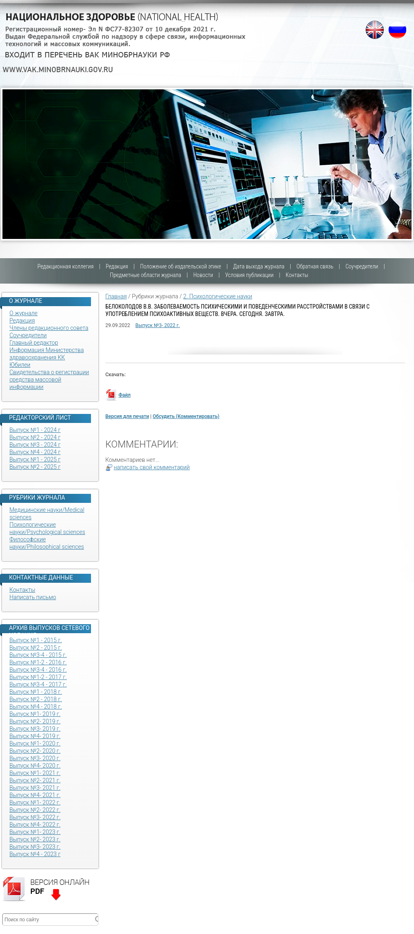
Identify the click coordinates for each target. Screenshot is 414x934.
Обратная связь (314, 266)
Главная (116, 296)
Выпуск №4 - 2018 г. (35, 706)
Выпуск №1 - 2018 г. (35, 692)
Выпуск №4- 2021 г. (35, 795)
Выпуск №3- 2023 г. (35, 846)
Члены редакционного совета (49, 328)
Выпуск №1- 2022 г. (35, 802)
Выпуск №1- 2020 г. (35, 743)
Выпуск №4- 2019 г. (35, 736)
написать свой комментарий (152, 467)
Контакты (297, 275)
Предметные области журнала (145, 275)
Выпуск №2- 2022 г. (35, 810)
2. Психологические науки (217, 296)
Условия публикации (249, 275)
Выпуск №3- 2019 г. (35, 728)
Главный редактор (33, 342)
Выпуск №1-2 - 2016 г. (38, 662)
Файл (124, 395)
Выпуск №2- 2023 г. (35, 839)
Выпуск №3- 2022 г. (35, 817)
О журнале (23, 313)
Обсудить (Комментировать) (185, 416)
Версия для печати (127, 416)
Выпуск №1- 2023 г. (35, 832)
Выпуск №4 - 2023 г (35, 854)
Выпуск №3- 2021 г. (35, 787)
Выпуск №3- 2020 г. (35, 758)
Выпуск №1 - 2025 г (35, 459)
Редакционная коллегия (65, 266)
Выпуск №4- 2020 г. (35, 765)
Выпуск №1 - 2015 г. (35, 640)
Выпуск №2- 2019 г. (35, 721)
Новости (203, 275)
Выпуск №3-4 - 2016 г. (38, 669)
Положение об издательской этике (180, 266)
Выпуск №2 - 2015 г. (35, 647)
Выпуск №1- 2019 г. (35, 714)
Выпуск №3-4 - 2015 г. (38, 655)
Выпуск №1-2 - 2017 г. (38, 677)
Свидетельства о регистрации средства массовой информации (49, 379)
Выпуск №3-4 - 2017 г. (38, 684)
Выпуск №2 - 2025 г (35, 467)
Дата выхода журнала (258, 266)
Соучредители (362, 266)
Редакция (117, 266)
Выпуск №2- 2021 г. (35, 780)
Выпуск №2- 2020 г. (35, 751)
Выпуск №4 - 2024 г (35, 452)
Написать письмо (32, 597)
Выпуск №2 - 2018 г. (35, 699)
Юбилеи (19, 364)
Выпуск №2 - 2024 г (35, 437)
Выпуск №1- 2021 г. (35, 773)
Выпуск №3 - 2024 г (35, 444)
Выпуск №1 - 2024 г (35, 430)
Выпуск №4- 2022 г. (35, 824)
